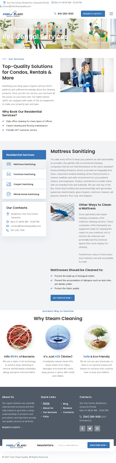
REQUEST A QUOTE (93, 13)
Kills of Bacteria (19, 356)
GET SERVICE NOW (62, 298)
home (5, 28)
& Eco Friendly (96, 356)
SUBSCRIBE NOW (98, 445)
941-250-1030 (63, 13)
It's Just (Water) (58, 356)
